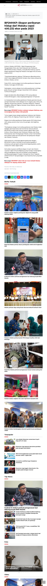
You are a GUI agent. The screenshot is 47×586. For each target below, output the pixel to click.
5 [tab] (28, 572)
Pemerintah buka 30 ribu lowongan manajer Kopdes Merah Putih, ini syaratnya (28, 519)
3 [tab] (23, 572)
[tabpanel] (23, 558)
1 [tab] (19, 572)
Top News (33, 1)
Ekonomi (15, 14)
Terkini (21, 1)
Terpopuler (26, 1)
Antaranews (8, 1)
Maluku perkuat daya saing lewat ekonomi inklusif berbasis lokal (22, 307)
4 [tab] (26, 572)
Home (8, 14)
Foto (6, 542)
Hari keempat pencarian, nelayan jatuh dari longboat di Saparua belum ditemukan (28, 534)
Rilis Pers (39, 1)
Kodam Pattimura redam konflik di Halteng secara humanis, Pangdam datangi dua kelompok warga (28, 513)
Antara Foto (15, 1)
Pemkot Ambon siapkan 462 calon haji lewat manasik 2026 (21, 398)
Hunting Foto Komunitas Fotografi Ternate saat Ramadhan (22, 567)
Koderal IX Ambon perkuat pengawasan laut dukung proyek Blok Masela (21, 508)
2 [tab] (21, 572)
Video (6, 575)
